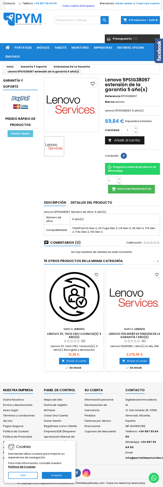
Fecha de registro (55, 405)
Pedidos (90, 415)
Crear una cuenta (148, 3)
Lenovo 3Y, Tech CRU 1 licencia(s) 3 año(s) (74, 335)
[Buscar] (81, 20)
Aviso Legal (10, 410)
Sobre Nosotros (13, 400)
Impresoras (103, 48)
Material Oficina (130, 48)
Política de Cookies (16, 431)
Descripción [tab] (55, 202)
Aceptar (56, 475)
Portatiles (23, 48)
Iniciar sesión (123, 3)
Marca (109, 102)
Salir (23, 475)
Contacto (9, 3)
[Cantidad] (127, 130)
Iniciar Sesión (52, 421)
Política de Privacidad (17, 437)
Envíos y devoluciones (17, 405)
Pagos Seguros (13, 426)
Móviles (43, 48)
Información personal (99, 400)
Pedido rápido (20, 133)
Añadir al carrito (124, 140)
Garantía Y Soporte (13, 83)
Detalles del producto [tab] (91, 202)
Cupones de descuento (100, 431)
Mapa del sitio (53, 400)
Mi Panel (49, 410)
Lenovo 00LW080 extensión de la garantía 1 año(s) (134, 335)
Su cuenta (94, 390)
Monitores (80, 48)
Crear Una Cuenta (56, 415)
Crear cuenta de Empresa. (78, 6)
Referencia (113, 96)
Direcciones (92, 426)
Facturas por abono (98, 421)
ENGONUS (13, 57)
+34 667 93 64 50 (45, 3)
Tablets (60, 48)
